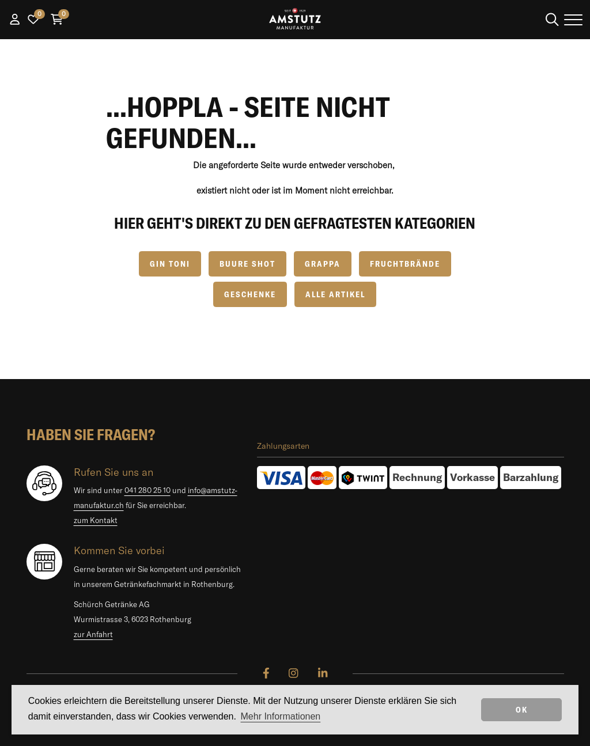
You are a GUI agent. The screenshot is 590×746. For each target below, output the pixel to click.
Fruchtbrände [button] (405, 264)
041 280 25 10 (147, 490)
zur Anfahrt (93, 634)
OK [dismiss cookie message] (522, 710)
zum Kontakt (96, 520)
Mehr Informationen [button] (281, 716)
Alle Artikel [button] (335, 294)
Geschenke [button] (250, 294)
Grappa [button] (323, 264)
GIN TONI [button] (170, 264)
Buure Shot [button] (247, 264)
